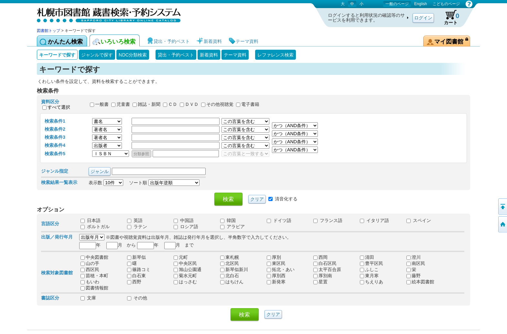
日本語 (91, 220)
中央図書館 (94, 257)
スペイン (418, 220)
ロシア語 (186, 226)
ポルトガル (95, 226)
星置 (320, 281)
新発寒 (276, 281)
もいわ (90, 281)
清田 (367, 257)
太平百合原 (327, 269)
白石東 (136, 275)
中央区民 (185, 263)
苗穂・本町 (94, 275)
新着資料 (209, 54)
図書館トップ (48, 30)
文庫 (88, 297)
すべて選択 (59, 107)
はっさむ (185, 281)
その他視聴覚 (219, 104)
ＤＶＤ (192, 104)
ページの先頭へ (502, 206)
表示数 (106, 182)
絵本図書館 (420, 281)
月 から (121, 245)
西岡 (320, 257)
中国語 (184, 220)
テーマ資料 (235, 54)
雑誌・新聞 (149, 104)
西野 (134, 281)
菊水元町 (185, 275)
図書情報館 (94, 287)
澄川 (413, 257)
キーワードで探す (57, 54)
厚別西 (276, 275)
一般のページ (397, 4)
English (420, 4)
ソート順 (164, 182)
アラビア (232, 226)
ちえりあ (371, 281)
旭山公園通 (187, 269)
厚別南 (322, 275)
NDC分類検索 (133, 54)
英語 (135, 220)
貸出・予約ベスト (176, 54)
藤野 (413, 275)
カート (448, 17)
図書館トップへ (502, 224)
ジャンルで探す (97, 54)
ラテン (137, 226)
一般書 (102, 104)
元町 (181, 257)
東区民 (276, 263)
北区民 (229, 263)
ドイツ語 (279, 220)
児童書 (123, 104)
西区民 (90, 269)
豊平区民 (371, 263)
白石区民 (325, 263)
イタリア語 (374, 220)
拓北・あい (281, 269)
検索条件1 (55, 121)
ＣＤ (172, 104)
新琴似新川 (234, 269)
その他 (137, 297)
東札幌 (229, 257)
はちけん (231, 281)
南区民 (415, 263)
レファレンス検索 (275, 54)
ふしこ (369, 269)
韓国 (228, 220)
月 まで (179, 245)
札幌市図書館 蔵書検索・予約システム (104, 13)
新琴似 (136, 257)
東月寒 (369, 275)
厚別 (274, 257)
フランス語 (327, 220)
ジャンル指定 (54, 171)
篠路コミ (138, 269)
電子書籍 (250, 104)
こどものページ (446, 4)
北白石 (229, 275)
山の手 (90, 263)
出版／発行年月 (57, 236)
